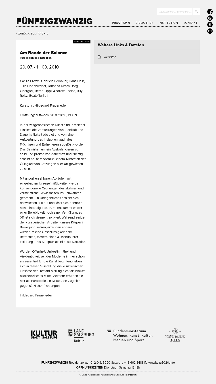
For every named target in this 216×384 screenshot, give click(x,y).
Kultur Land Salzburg (81, 332)
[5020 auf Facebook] (210, 11)
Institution (168, 23)
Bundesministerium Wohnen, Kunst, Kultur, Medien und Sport (129, 332)
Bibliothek (144, 23)
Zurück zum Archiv (32, 33)
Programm (121, 23)
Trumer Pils (174, 332)
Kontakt (190, 23)
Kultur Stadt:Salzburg (44, 332)
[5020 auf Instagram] (210, 18)
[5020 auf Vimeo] (210, 24)
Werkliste (110, 57)
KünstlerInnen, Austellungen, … (175, 11)
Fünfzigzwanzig (54, 21)
